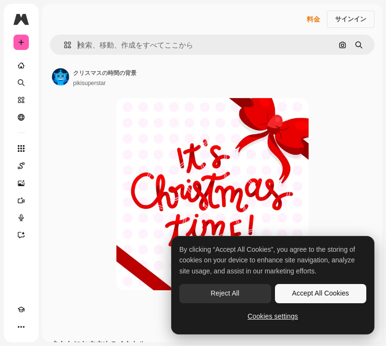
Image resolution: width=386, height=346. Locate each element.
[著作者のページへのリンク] (60, 77)
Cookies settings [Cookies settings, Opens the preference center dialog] (273, 316)
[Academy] (21, 309)
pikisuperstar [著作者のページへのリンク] (89, 83)
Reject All (225, 293)
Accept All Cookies (320, 293)
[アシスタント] (21, 235)
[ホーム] (21, 65)
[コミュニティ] (21, 117)
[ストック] (21, 100)
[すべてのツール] (21, 148)
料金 (313, 19)
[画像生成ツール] (21, 183)
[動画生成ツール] (21, 200)
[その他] (21, 326)
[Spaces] (21, 165)
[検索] (21, 82)
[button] (63, 45)
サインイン (350, 19)
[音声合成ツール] (21, 217)
